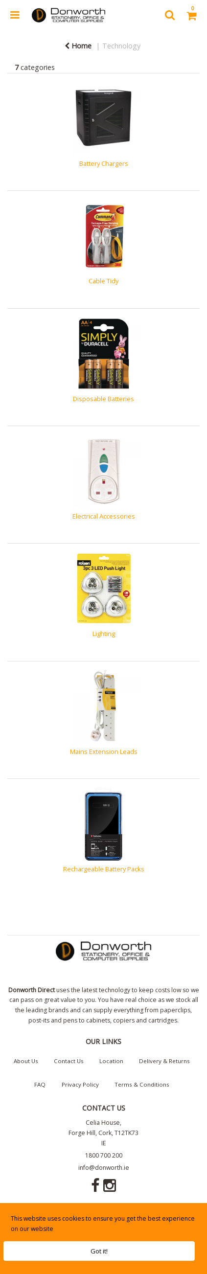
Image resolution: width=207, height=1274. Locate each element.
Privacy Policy (80, 1084)
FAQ (40, 1084)
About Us (26, 1061)
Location (111, 1061)
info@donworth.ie (103, 1167)
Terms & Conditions (142, 1084)
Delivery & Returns (164, 1061)
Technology (121, 45)
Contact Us (69, 1061)
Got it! (99, 1251)
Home (78, 45)
